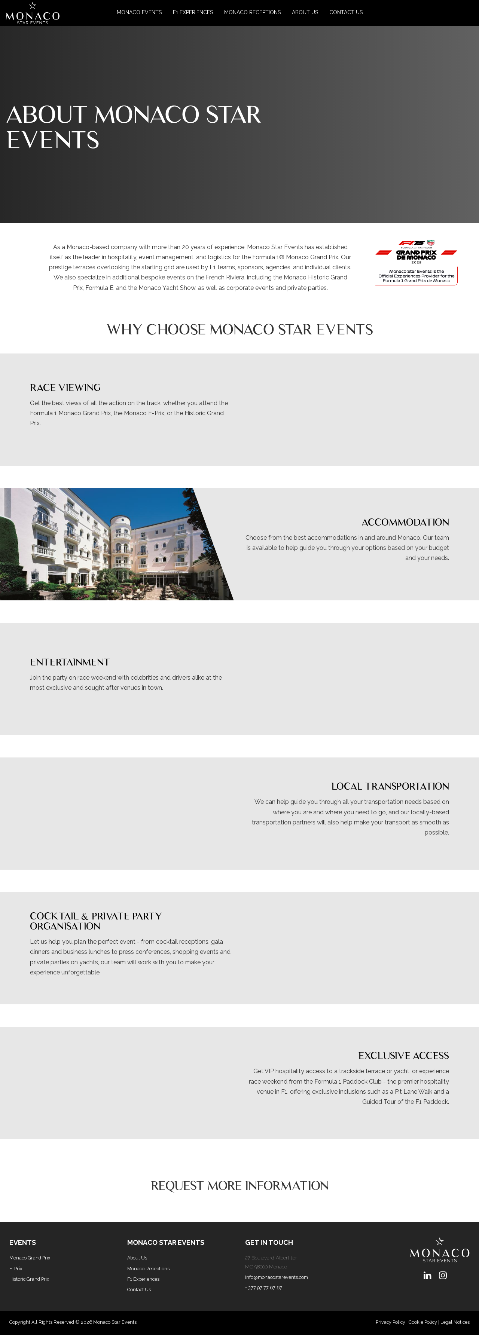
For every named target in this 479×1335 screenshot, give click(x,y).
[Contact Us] (346, 12)
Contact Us (139, 1289)
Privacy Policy (390, 1322)
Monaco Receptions (148, 1268)
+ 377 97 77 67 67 (263, 1287)
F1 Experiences (143, 1279)
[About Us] (305, 12)
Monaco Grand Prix (29, 1258)
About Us (137, 1258)
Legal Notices (455, 1322)
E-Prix (15, 1268)
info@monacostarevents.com (276, 1277)
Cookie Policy (423, 1322)
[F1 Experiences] (193, 12)
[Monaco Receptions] (252, 12)
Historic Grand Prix (29, 1279)
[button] (43, 13)
